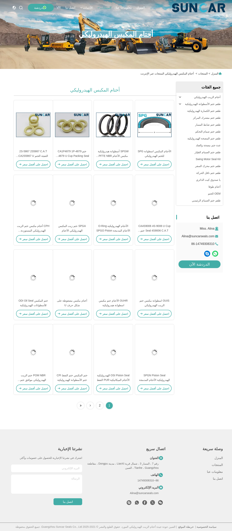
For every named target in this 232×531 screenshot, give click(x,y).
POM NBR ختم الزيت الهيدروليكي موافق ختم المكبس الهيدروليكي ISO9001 (33, 380)
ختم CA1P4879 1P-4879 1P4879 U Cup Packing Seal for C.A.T (72, 156)
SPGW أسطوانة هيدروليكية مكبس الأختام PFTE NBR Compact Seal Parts (113, 156)
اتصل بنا (70, 7)
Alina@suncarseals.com (198, 236)
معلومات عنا (124, 7)
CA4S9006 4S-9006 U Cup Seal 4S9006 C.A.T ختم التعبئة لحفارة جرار (154, 230)
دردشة (40, 7)
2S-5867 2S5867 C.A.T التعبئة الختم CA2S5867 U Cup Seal (33, 156)
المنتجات (104, 7)
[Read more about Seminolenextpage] (90, 405)
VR (59, 7)
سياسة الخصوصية (207, 526)
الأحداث (86, 7)
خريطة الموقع (186, 526)
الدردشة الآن (199, 264)
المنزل (140, 7)
